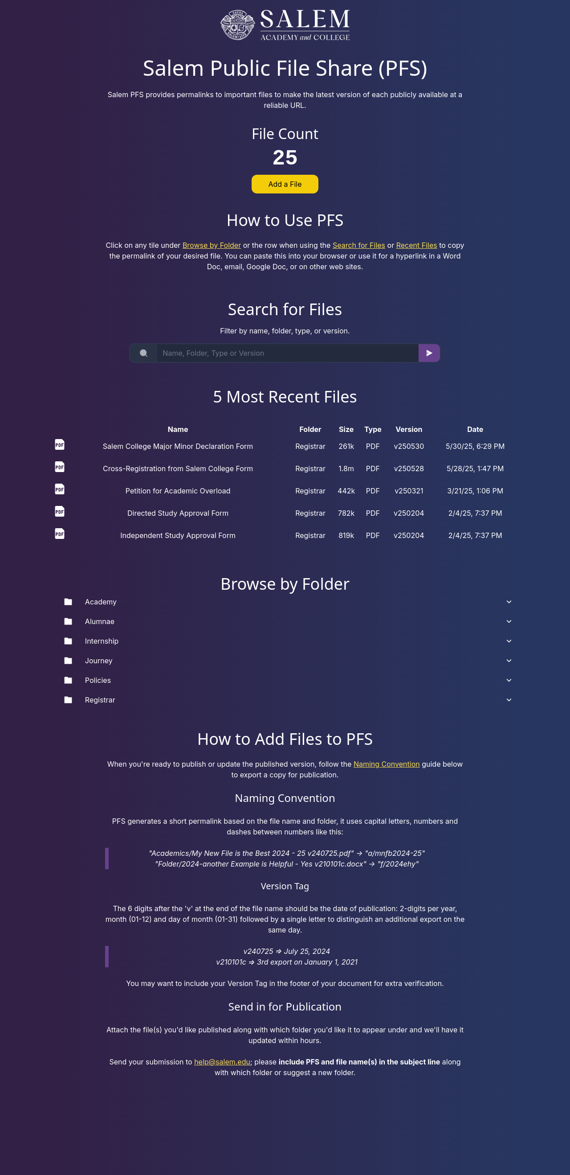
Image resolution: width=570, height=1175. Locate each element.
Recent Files (416, 245)
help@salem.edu (222, 1061)
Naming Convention (387, 764)
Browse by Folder (212, 245)
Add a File (284, 184)
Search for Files (359, 245)
